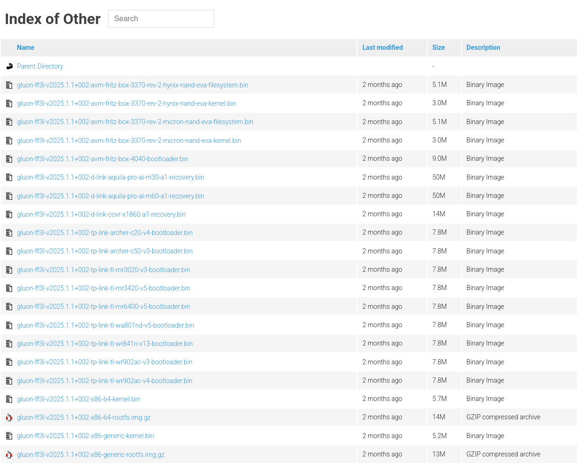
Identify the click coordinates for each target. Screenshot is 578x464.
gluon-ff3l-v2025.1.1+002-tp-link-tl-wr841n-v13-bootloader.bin (105, 343)
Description (483, 47)
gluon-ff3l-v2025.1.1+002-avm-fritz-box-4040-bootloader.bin (102, 159)
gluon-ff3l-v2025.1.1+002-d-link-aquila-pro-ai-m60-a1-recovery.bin (110, 196)
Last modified (382, 47)
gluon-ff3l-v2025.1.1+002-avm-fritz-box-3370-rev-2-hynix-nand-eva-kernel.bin (126, 103)
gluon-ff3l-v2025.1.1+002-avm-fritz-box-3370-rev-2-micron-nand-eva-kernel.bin (129, 140)
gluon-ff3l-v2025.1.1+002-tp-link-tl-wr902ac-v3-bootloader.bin (104, 362)
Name (25, 47)
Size (438, 47)
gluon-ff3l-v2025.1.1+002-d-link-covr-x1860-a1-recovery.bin (101, 214)
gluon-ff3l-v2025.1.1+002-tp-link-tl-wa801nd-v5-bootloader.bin (105, 325)
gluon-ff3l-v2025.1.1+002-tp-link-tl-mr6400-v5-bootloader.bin (103, 306)
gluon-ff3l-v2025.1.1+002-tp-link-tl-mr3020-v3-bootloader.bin (103, 270)
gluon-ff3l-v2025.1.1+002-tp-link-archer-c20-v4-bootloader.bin (105, 232)
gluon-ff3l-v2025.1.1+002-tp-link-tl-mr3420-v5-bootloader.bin (103, 288)
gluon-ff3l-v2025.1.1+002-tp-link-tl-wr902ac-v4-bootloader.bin (104, 381)
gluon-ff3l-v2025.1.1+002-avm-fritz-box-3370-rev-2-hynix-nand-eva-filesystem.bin (132, 85)
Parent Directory (40, 66)
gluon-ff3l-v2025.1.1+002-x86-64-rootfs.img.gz (84, 417)
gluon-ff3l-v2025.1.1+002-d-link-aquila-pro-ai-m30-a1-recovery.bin (110, 177)
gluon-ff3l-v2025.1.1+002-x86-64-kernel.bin (78, 399)
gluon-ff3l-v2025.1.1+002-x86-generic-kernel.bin (85, 436)
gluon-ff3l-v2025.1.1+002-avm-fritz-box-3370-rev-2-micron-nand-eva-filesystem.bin (135, 122)
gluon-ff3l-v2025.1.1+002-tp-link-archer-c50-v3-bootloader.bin (105, 251)
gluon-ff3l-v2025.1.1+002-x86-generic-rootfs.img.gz (90, 454)
